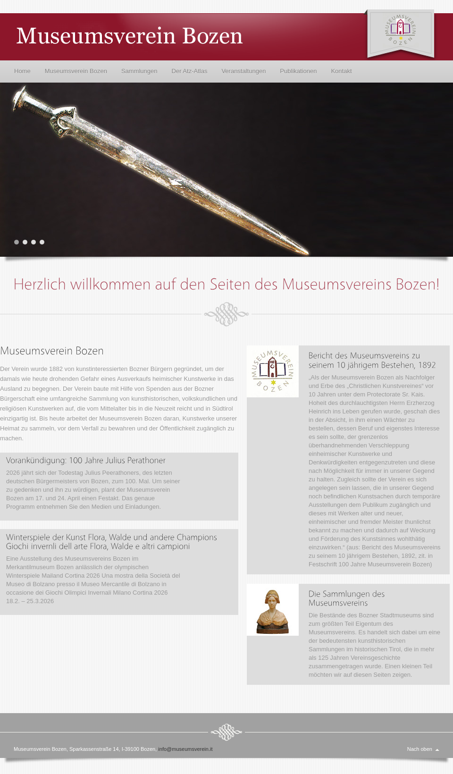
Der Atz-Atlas (190, 71)
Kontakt (341, 71)
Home (22, 71)
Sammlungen (139, 71)
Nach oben (419, 749)
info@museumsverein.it (185, 749)
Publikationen (298, 71)
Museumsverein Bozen (76, 71)
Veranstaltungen (243, 71)
